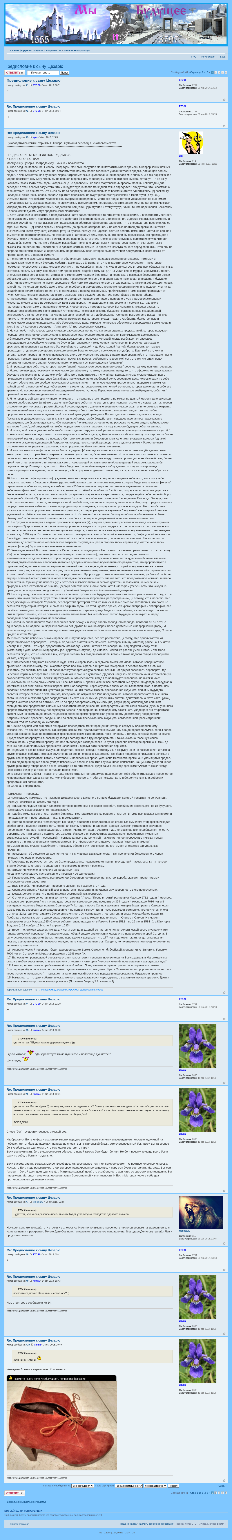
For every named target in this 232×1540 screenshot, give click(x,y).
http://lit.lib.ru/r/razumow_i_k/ (22, 989)
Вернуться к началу (224, 100)
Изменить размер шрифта (222, 50)
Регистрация (208, 56)
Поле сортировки (119, 1485)
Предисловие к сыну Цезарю (33, 66)
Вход (222, 56)
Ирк (35, 137)
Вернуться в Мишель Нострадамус (26, 1501)
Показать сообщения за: (68, 1485)
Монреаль (38, 1202)
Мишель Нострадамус (76, 50)
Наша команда (128, 1523)
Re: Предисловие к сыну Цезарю (33, 106)
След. (221, 1485)
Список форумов (20, 50)
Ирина (36, 1030)
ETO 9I (36, 85)
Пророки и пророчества (47, 50)
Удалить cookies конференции (156, 1523)
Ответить (14, 72)
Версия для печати (215, 50)
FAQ (193, 56)
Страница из (199, 72)
